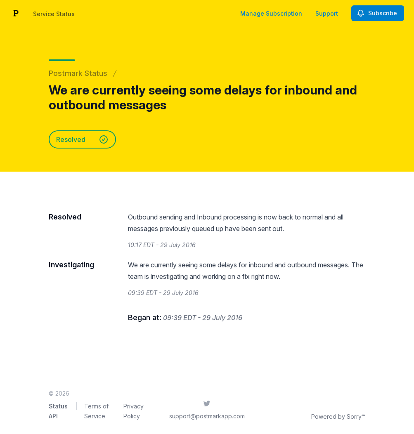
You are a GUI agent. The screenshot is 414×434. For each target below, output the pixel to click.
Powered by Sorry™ (338, 416)
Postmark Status (78, 73)
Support (326, 13)
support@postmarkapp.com (207, 416)
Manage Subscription (271, 13)
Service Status (54, 13)
